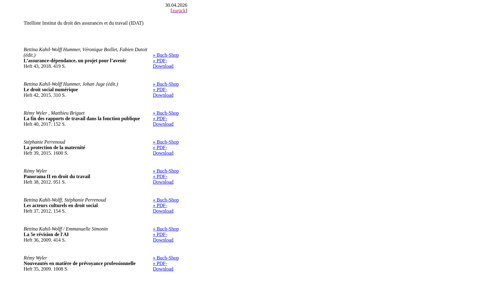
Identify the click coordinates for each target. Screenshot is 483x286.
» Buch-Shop (166, 55)
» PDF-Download (163, 63)
